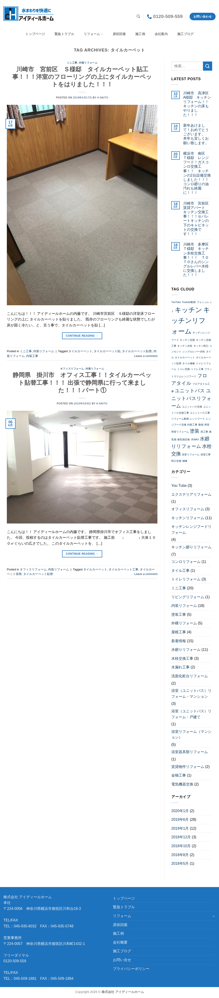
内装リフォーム (88, 62)
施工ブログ (185, 34)
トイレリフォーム (186, 579)
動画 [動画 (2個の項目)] (200, 424)
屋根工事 (178, 632)
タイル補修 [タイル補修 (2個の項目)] (188, 363)
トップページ (35, 34)
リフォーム (93, 34)
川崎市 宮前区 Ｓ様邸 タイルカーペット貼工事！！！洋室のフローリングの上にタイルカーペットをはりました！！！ (82, 77)
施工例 (140, 34)
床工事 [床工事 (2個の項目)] (204, 431)
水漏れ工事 (180, 667)
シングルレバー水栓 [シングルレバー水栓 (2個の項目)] (193, 351)
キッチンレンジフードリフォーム (191, 529)
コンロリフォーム (186, 562)
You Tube (179, 485)
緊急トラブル (64, 34)
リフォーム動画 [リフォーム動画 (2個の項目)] (180, 418)
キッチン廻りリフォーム (191, 547)
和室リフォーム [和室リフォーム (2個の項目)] (180, 431)
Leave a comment (145, 356)
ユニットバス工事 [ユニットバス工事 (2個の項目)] (200, 412)
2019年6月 (180, 819)
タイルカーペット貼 (107, 351)
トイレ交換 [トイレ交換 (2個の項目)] (183, 369)
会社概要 (120, 942)
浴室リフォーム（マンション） (191, 734)
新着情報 (178, 641)
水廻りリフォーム (186, 650)
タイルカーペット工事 (123, 569)
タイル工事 (180, 570)
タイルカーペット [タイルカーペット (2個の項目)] (185, 357)
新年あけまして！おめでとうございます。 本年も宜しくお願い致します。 (196, 134)
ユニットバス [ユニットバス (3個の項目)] (190, 390)
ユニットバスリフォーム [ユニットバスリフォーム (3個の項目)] (191, 398)
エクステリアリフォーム (191, 494)
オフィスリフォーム (72, 368)
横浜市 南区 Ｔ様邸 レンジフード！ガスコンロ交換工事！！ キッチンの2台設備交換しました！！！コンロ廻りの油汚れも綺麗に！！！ (197, 173)
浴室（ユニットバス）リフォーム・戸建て (191, 714)
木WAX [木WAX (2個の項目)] (195, 439)
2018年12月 (181, 837)
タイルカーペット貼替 (137, 351)
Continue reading (82, 336)
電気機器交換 (182, 784)
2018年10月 (181, 846)
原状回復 (119, 34)
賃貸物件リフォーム (187, 767)
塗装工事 (178, 614)
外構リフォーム (184, 623)
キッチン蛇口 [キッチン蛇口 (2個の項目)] (201, 345)
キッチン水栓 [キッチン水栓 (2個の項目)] (184, 345)
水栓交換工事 (182, 658)
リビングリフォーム (187, 597)
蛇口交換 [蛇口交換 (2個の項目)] (176, 460)
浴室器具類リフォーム (189, 752)
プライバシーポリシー (131, 969)
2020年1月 (180, 811)
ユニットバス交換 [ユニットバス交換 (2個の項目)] (192, 406)
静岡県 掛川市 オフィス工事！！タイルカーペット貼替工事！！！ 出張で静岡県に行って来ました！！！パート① (82, 382)
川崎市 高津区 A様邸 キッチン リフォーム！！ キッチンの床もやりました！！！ (197, 104)
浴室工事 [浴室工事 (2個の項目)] (206, 454)
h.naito (102, 97)
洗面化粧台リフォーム (189, 676)
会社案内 (161, 34)
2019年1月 (180, 828)
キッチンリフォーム (187, 518)
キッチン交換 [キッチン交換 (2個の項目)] (187, 340)
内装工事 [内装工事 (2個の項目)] (192, 424)
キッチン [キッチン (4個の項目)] (188, 309)
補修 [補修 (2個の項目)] (184, 460)
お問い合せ (122, 960)
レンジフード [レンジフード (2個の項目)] (197, 418)
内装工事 (32, 356)
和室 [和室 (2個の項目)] (206, 424)
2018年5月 (180, 863)
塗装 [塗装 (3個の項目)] (194, 431)
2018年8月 (180, 855)
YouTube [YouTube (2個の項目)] (176, 302)
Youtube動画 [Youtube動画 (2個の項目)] (189, 302)
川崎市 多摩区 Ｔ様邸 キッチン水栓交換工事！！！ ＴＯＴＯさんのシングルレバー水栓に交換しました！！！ (197, 259)
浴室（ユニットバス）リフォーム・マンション (191, 693)
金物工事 (178, 775)
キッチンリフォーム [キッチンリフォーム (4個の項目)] (190, 320)
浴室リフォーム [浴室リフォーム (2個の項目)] (190, 454)
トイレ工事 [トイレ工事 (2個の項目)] (197, 369)
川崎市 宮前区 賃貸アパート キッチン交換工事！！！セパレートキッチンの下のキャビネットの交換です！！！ (197, 218)
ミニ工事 (72, 62)
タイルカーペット (80, 351)
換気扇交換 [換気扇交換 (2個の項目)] (183, 439)
